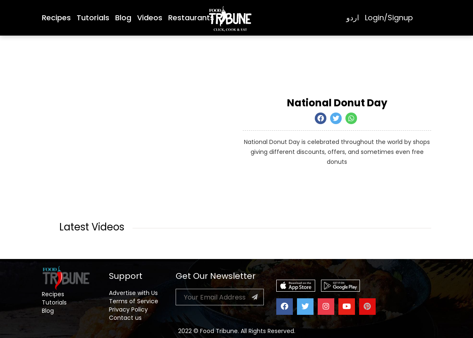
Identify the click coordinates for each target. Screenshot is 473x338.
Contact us (125, 318)
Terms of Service (133, 301)
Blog (123, 17)
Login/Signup (389, 17)
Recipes (56, 17)
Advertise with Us (133, 293)
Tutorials (93, 17)
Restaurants (191, 17)
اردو (352, 17)
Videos (149, 17)
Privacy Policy (128, 309)
